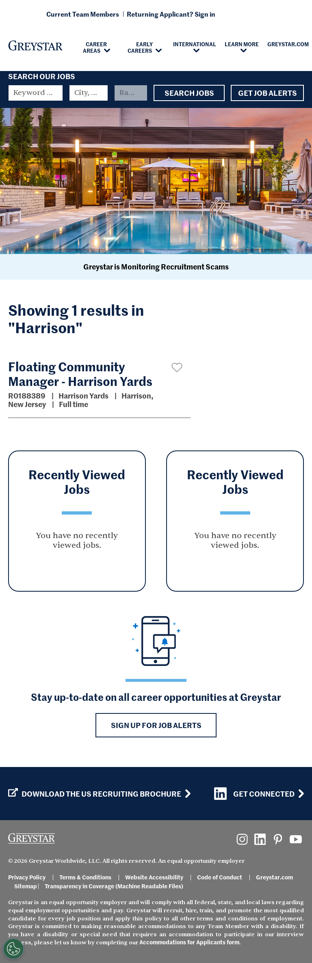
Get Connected (254, 793)
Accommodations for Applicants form (189, 942)
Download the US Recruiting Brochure (94, 793)
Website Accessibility (154, 877)
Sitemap (25, 886)
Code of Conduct (219, 877)
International (194, 44)
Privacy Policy (27, 877)
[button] (177, 367)
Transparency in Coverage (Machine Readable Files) (114, 886)
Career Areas (95, 47)
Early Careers (140, 47)
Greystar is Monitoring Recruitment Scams (156, 266)
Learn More (242, 44)
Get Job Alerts (267, 93)
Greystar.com (274, 877)
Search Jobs (189, 93)
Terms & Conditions (85, 877)
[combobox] (88, 93)
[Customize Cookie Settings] (13, 949)
